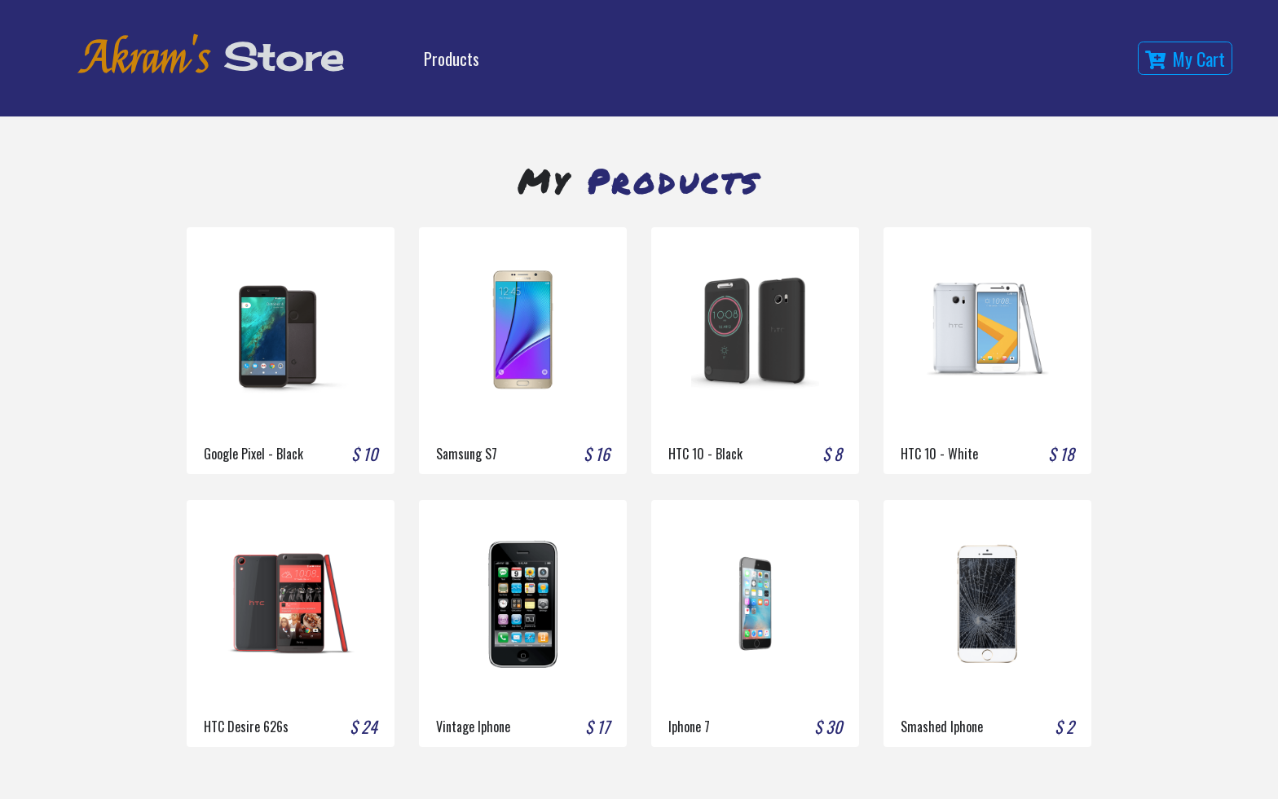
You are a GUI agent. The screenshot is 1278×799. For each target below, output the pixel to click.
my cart (1185, 58)
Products (451, 58)
